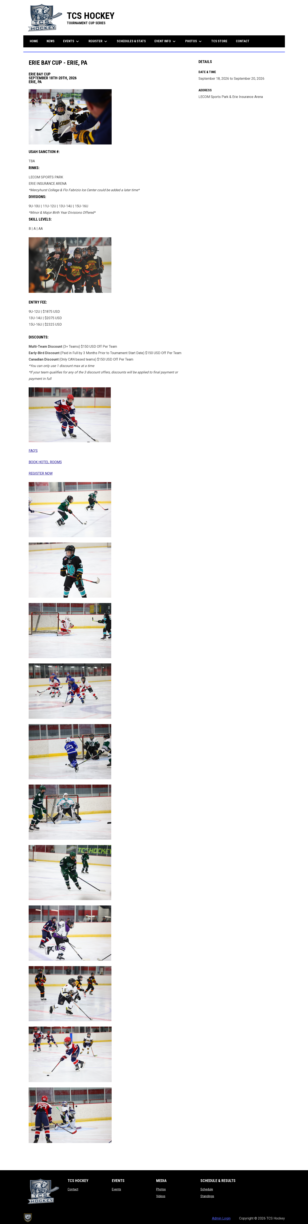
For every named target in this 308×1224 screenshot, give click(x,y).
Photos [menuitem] (194, 41)
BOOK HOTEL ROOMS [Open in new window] (45, 462)
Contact (73, 1189)
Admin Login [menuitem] (221, 1218)
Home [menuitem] (34, 41)
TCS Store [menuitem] (221, 41)
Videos (160, 1196)
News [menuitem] (51, 41)
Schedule (206, 1189)
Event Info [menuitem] (165, 41)
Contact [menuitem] (242, 41)
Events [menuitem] (71, 41)
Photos (161, 1189)
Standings (207, 1196)
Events (116, 1189)
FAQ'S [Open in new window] (33, 451)
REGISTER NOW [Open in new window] (41, 473)
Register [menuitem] (98, 41)
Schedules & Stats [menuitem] (131, 41)
